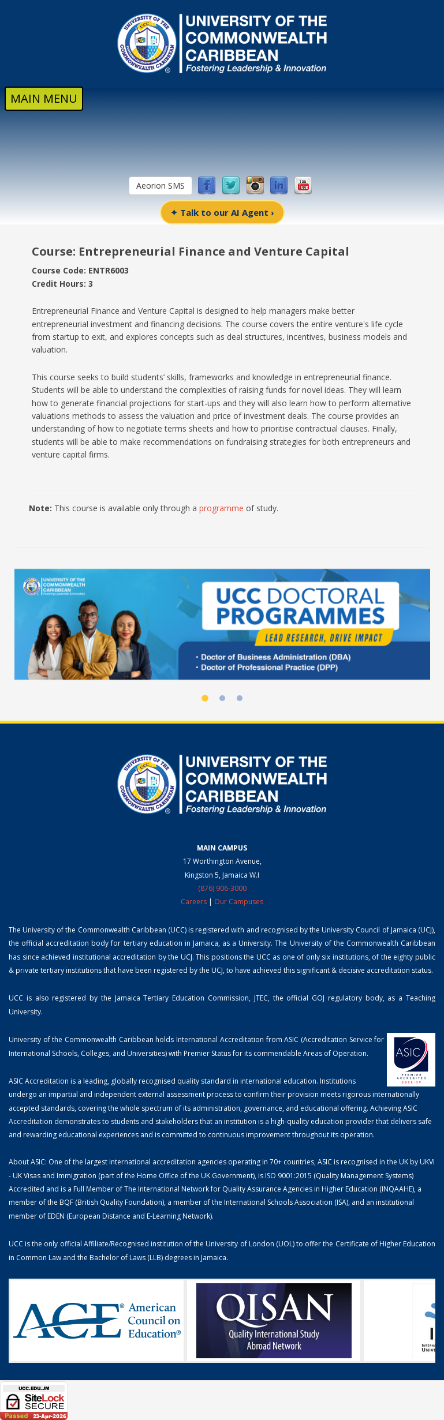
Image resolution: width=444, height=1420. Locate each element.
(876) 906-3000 (222, 888)
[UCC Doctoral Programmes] (222, 624)
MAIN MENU (43, 98)
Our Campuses (238, 901)
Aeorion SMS (160, 185)
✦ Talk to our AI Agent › (222, 212)
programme (221, 508)
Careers (194, 901)
